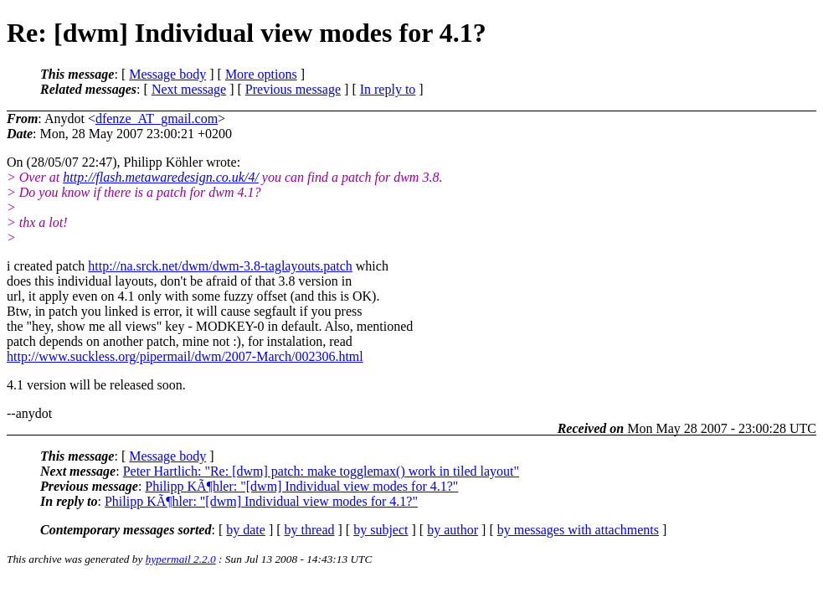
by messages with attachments (578, 530)
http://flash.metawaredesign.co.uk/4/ (161, 177)
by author (452, 530)
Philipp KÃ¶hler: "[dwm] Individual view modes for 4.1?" (301, 486)
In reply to (388, 89)
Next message (189, 89)
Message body (167, 74)
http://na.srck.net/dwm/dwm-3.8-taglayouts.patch (220, 266)
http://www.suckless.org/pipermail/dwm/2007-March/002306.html (185, 356)
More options (261, 74)
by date (245, 530)
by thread (310, 530)
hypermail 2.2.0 (181, 559)
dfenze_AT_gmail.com (156, 118)
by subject (380, 530)
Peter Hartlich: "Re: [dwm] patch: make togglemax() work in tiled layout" (321, 471)
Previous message (293, 89)
